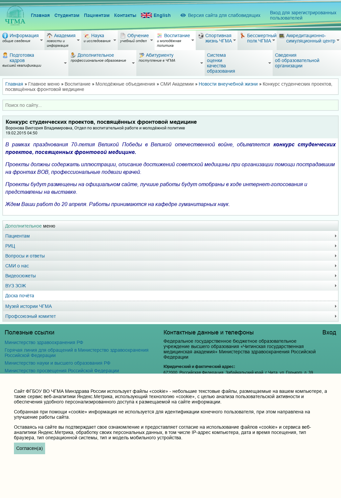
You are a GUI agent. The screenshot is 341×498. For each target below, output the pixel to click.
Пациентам (96, 15)
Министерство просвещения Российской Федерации (62, 370)
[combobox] (170, 105)
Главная (40, 15)
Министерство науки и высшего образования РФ (57, 363)
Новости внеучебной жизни (228, 84)
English (156, 15)
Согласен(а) (29, 448)
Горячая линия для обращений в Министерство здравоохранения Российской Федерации (77, 352)
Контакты (125, 15)
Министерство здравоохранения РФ (44, 342)
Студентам (66, 15)
